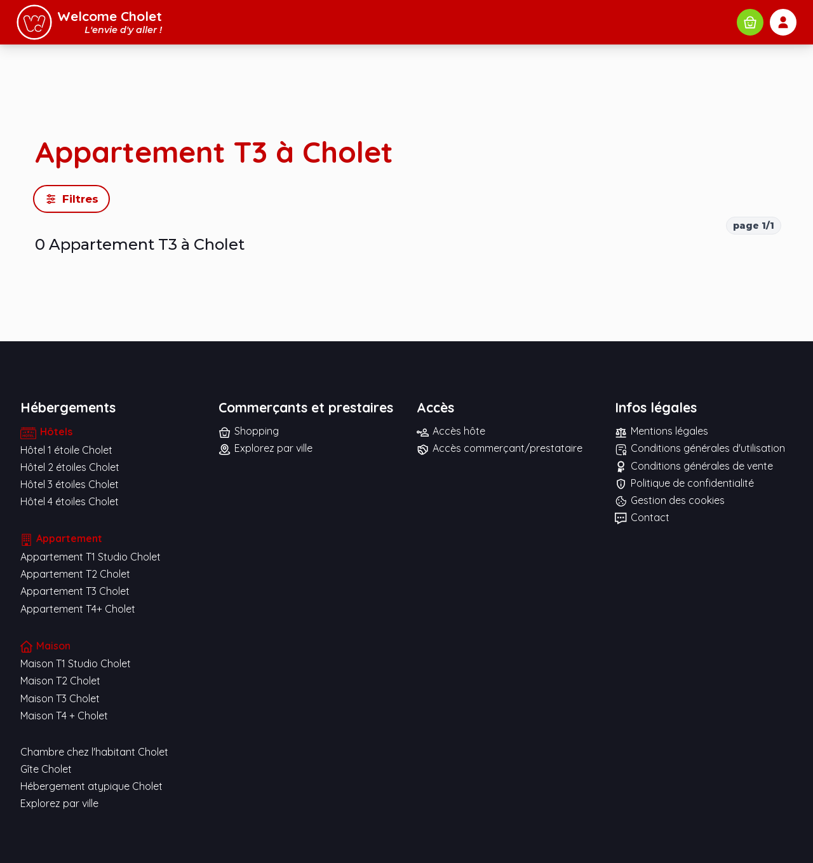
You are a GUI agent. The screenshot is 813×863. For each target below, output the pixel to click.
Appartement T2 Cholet (75, 573)
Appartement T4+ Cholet (77, 608)
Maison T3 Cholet (60, 698)
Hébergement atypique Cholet (91, 786)
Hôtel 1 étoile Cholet (66, 450)
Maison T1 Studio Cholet (75, 663)
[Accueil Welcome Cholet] (89, 22)
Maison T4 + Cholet (64, 715)
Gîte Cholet (46, 769)
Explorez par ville (59, 803)
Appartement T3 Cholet (75, 591)
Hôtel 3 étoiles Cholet (69, 484)
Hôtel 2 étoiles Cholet (69, 467)
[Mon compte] (783, 22)
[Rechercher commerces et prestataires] (750, 22)
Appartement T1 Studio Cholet (90, 556)
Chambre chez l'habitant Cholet (94, 751)
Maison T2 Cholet (60, 680)
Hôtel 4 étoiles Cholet (69, 501)
